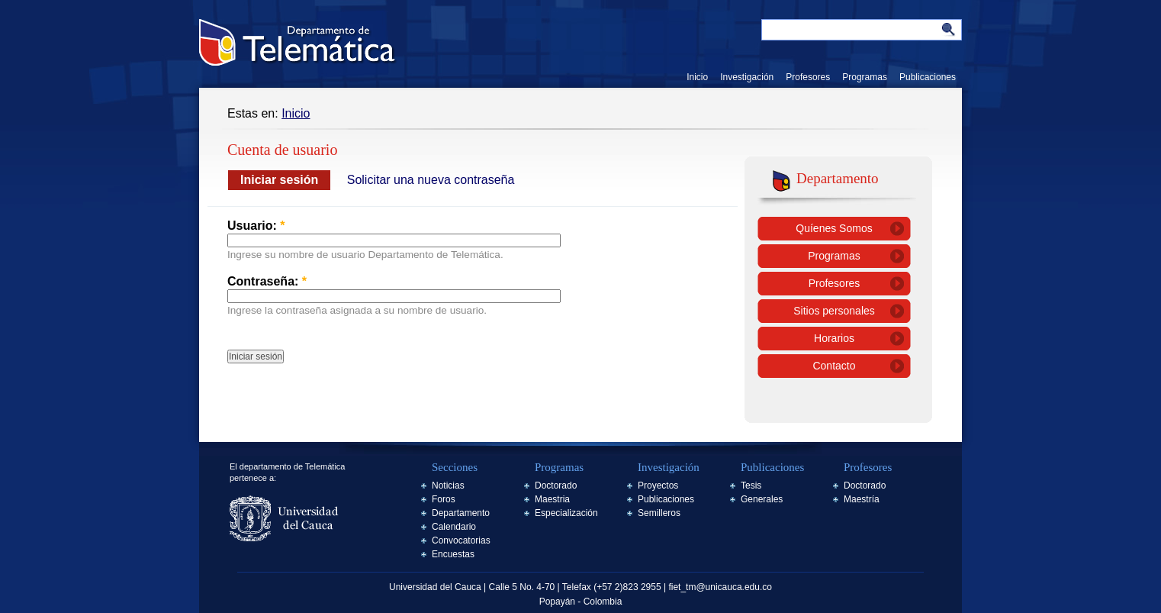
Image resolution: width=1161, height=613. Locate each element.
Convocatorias (461, 540)
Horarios (834, 338)
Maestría (862, 499)
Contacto (833, 366)
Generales (762, 499)
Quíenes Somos (834, 228)
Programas (864, 77)
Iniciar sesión (279, 179)
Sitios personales (834, 311)
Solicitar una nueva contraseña (431, 179)
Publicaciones (927, 77)
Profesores (808, 77)
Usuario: (256, 225)
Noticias (448, 485)
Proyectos (658, 485)
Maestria (552, 499)
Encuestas (453, 554)
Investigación (746, 77)
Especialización (566, 513)
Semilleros (659, 513)
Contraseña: (267, 281)
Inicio (697, 77)
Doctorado (556, 485)
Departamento (461, 513)
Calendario (454, 526)
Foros (443, 499)
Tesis (751, 485)
